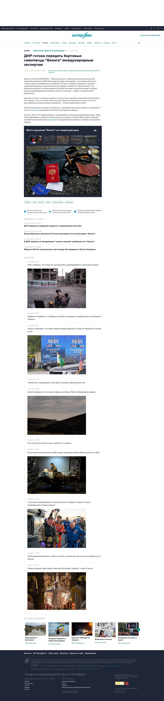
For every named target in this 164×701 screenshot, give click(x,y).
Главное (27, 43)
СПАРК (27, 681)
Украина (28, 202)
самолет (41, 202)
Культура (72, 43)
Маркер (27, 687)
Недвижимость (76, 28)
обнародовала (53, 120)
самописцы (35, 110)
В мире (45, 43)
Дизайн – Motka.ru (120, 692)
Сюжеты (106, 43)
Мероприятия (99, 28)
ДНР (34, 202)
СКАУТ (27, 685)
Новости (97, 43)
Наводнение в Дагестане (31, 639)
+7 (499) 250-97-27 (96, 669)
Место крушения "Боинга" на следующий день (52, 130)
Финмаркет (58, 28)
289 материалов (124, 643)
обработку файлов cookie (113, 666)
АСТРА (27, 689)
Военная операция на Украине (81, 639)
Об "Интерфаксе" (22, 28)
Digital (89, 43)
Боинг (48, 202)
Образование (88, 28)
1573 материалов (54, 644)
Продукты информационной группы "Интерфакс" (55, 674)
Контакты (27, 653)
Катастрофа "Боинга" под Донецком (49, 51)
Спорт (64, 43)
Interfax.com (34, 28)
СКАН (64, 683)
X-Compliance (29, 683)
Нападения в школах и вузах (127, 639)
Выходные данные (120, 690)
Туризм (66, 28)
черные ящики (58, 202)
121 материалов (30, 643)
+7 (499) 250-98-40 (81, 669)
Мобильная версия (8, 28)
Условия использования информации (126, 688)
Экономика (55, 43)
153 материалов (100, 642)
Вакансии (64, 653)
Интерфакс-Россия (46, 28)
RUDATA (64, 685)
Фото (114, 43)
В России (36, 43)
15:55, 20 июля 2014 (71, 51)
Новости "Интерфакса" (69, 681)
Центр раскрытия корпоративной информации (76, 687)
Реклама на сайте (77, 653)
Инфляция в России (103, 639)
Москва (81, 43)
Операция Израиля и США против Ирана (57, 640)
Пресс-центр (54, 653)
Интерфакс (82, 35)
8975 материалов (78, 643)
